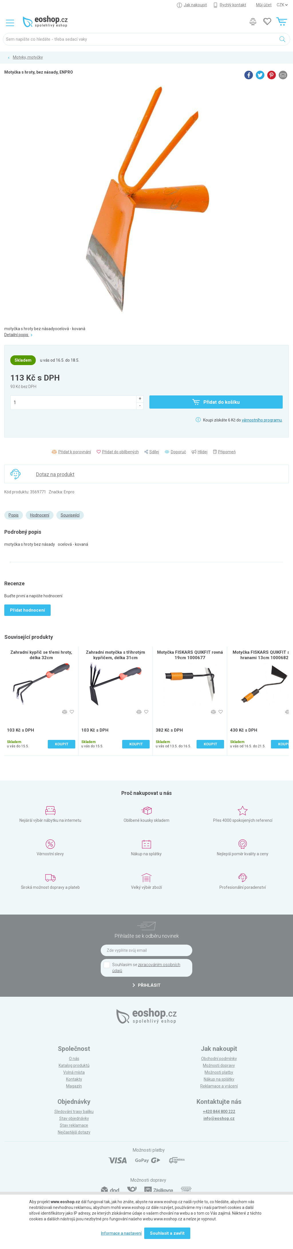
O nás (74, 1058)
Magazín (74, 1086)
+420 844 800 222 (219, 1111)
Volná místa (74, 1072)
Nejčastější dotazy (74, 1132)
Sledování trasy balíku (74, 1111)
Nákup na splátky (219, 1079)
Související (70, 515)
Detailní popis (18, 334)
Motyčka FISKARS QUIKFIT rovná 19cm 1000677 (190, 655)
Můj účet (264, 5)
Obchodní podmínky (219, 1058)
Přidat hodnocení (27, 610)
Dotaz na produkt (55, 474)
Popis (14, 515)
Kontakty (74, 1079)
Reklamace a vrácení (219, 1086)
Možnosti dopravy (219, 1065)
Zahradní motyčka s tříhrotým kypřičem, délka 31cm (115, 655)
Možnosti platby (219, 1072)
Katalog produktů (74, 1065)
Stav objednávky (74, 1118)
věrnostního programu (262, 420)
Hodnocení (39, 515)
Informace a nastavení (121, 1233)
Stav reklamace (74, 1125)
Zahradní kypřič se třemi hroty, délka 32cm (41, 655)
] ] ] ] (282, 5)
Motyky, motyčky (28, 57)
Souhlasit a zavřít (167, 1233)
